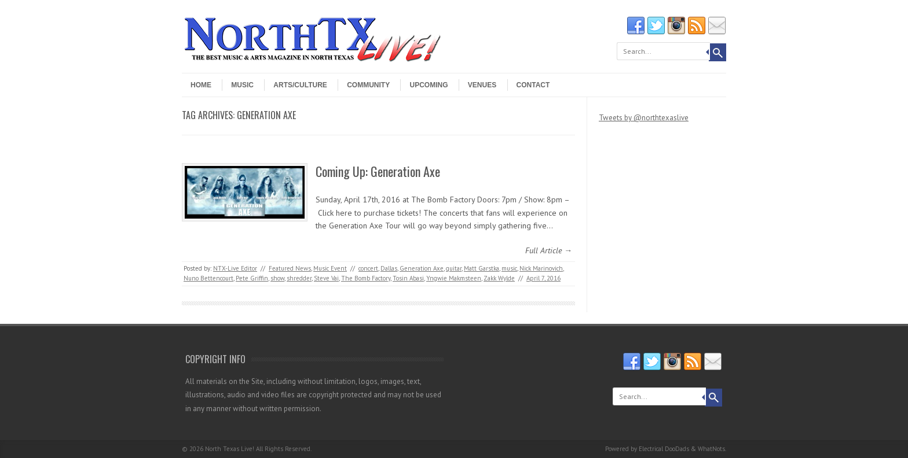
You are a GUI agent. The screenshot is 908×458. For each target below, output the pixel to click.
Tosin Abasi (408, 278)
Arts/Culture (300, 85)
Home (201, 85)
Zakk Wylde (499, 278)
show (277, 278)
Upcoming (428, 85)
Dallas (388, 268)
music (509, 268)
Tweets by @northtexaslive (644, 118)
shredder (299, 278)
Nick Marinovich (541, 268)
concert (368, 268)
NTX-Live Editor (235, 268)
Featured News (290, 268)
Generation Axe (422, 268)
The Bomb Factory (365, 278)
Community (368, 85)
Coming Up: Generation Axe (378, 171)
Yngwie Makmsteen (453, 278)
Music (242, 85)
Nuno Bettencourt (208, 278)
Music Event (330, 268)
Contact (533, 85)
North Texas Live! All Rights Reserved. (258, 449)
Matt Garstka (481, 268)
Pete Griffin (252, 278)
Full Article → (548, 250)
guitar (454, 268)
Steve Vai (326, 278)
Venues (482, 85)
